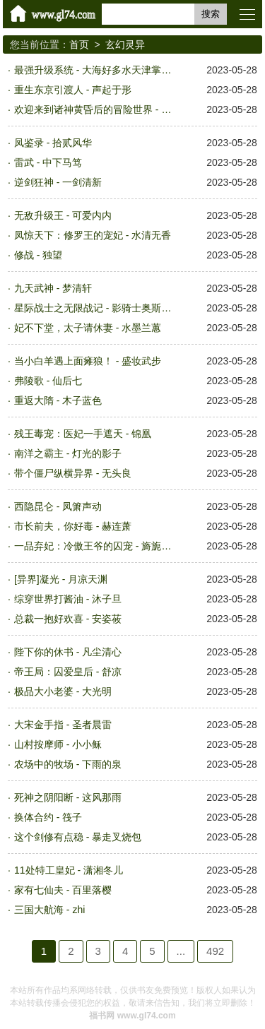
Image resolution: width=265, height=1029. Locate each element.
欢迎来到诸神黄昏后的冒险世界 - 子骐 (96, 109)
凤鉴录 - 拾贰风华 (53, 142)
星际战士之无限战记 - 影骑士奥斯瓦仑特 (96, 308)
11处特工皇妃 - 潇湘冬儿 (68, 870)
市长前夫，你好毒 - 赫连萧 (72, 526)
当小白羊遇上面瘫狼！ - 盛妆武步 (87, 361)
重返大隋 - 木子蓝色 (58, 400)
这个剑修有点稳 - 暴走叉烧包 (77, 837)
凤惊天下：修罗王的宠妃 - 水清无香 (92, 235)
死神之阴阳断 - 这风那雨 (68, 797)
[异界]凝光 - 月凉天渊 (60, 579)
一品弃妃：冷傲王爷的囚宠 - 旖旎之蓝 (96, 546)
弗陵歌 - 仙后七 (48, 380)
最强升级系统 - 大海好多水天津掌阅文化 (96, 70)
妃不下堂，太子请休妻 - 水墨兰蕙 (87, 327)
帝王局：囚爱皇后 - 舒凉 (68, 671)
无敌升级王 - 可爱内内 (63, 215)
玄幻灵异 (125, 44)
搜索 (210, 13)
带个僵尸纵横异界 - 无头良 (72, 473)
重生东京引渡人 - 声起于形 (72, 89)
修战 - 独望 (38, 255)
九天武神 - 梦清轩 (53, 288)
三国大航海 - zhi (49, 909)
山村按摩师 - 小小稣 (58, 744)
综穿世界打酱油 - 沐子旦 (68, 599)
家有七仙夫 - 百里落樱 (63, 890)
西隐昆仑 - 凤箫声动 (58, 506)
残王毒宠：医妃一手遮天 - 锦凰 (82, 433)
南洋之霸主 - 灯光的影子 (68, 453)
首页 (79, 44)
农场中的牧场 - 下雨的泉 (68, 764)
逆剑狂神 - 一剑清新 (58, 182)
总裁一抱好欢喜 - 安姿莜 (68, 618)
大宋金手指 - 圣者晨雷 (63, 724)
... (181, 951)
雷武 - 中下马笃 (48, 162)
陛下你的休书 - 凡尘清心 (68, 652)
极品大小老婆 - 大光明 (63, 691)
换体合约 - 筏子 (48, 817)
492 (215, 951)
